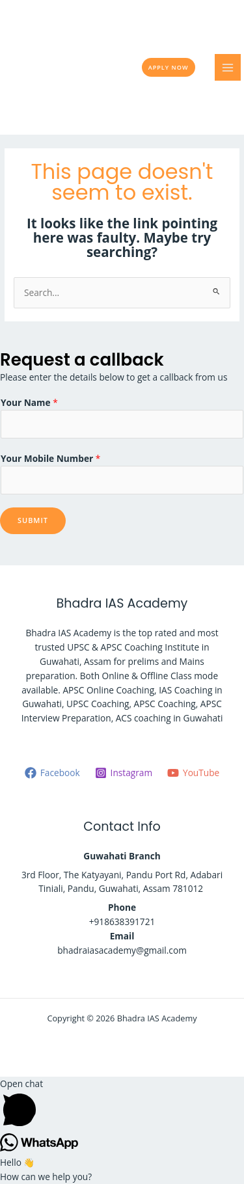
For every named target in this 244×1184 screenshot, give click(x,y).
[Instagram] (123, 773)
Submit (33, 520)
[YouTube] (193, 773)
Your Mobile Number (50, 458)
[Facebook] (52, 773)
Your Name (29, 402)
